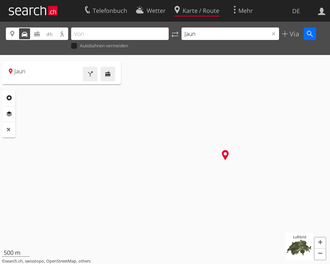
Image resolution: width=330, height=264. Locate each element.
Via (293, 33)
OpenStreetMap (61, 261)
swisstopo (34, 261)
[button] (320, 243)
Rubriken (9, 98)
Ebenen (9, 114)
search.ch (14, 261)
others (84, 261)
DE (296, 11)
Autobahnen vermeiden (99, 46)
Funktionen (9, 130)
